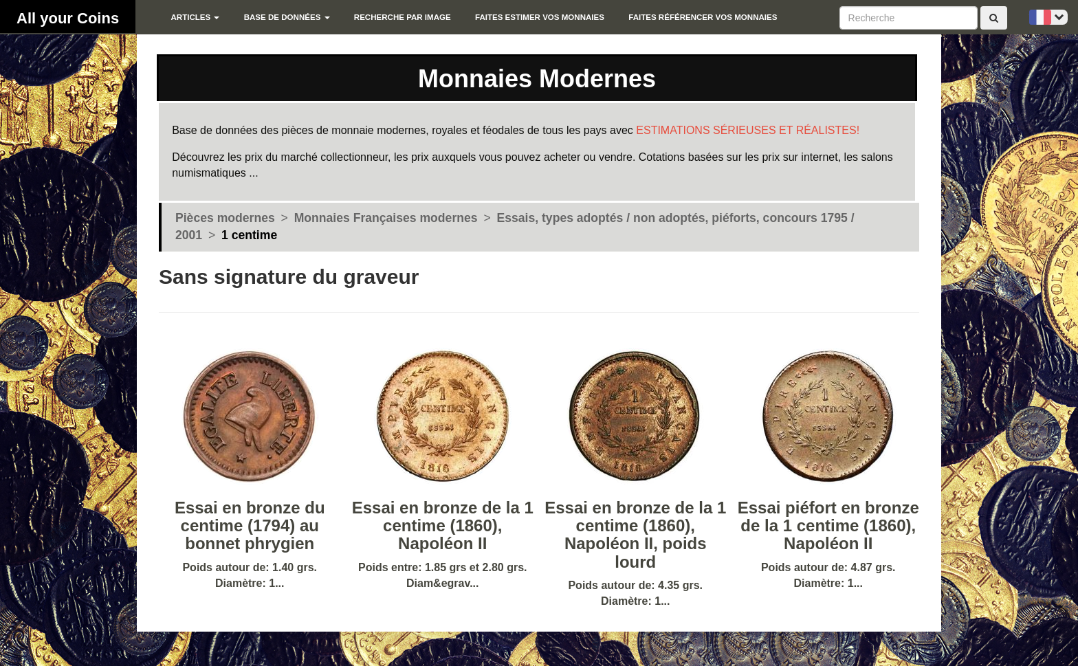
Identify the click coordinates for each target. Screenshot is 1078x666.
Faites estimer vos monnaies (539, 17)
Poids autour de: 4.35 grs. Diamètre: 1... (635, 508)
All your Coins (67, 18)
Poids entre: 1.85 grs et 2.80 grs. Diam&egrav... (443, 499)
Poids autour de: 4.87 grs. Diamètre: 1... (829, 499)
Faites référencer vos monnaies (702, 17)
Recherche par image (402, 17)
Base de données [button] (287, 17)
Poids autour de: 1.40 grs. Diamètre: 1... (250, 499)
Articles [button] (194, 17)
